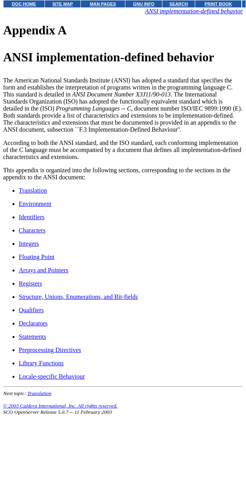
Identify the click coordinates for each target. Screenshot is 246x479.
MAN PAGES (103, 4)
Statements (32, 336)
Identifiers (32, 217)
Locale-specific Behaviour (52, 376)
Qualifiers (31, 310)
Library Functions (41, 363)
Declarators (33, 323)
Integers (29, 243)
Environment (35, 203)
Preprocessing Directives (50, 350)
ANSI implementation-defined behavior (194, 11)
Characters (32, 230)
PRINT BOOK (218, 4)
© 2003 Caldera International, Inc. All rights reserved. (60, 406)
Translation (33, 190)
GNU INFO (144, 4)
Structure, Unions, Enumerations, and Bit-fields (78, 296)
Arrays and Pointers (43, 270)
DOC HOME (24, 4)
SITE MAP (62, 4)
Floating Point (36, 257)
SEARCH (178, 4)
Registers (30, 283)
